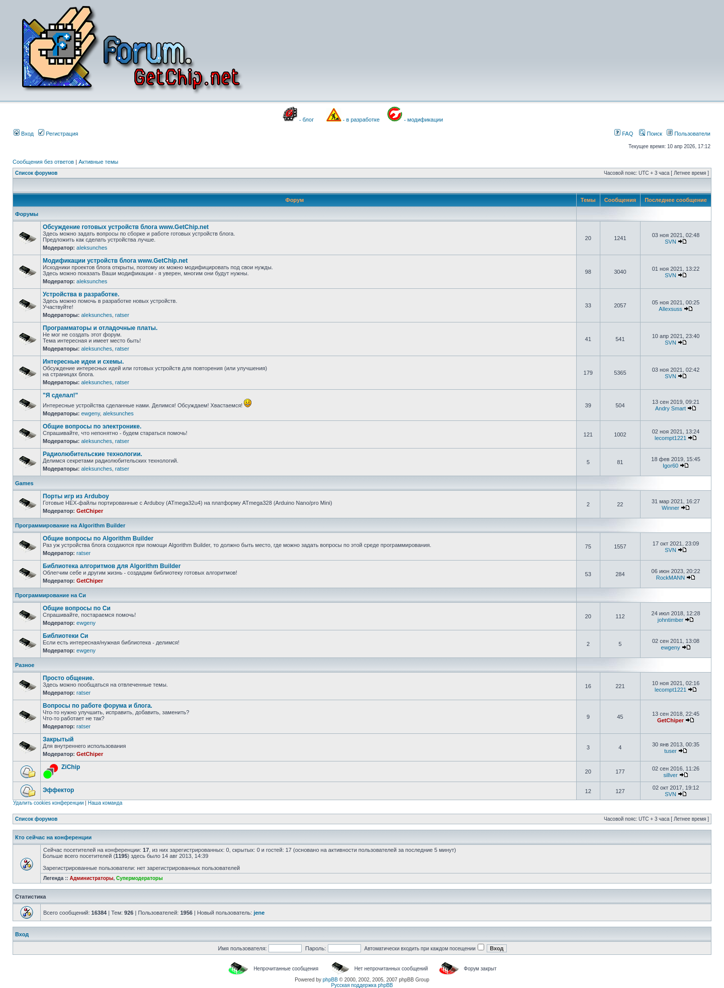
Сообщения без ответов (43, 162)
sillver (670, 775)
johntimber (670, 620)
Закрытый (58, 739)
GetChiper (89, 511)
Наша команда (105, 803)
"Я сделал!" (60, 395)
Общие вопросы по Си (77, 608)
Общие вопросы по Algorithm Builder (98, 538)
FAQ (623, 134)
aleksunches (91, 248)
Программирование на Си (50, 595)
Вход (24, 134)
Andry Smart (670, 408)
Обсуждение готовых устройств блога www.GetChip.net (126, 227)
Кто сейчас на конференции (53, 837)
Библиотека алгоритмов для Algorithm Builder (111, 566)
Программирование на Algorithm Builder (70, 525)
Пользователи (688, 134)
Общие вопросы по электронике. (92, 426)
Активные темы (98, 162)
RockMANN (670, 578)
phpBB (330, 979)
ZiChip (70, 767)
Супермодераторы (139, 878)
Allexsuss (670, 309)
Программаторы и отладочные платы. (100, 328)
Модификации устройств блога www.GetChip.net (115, 260)
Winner (670, 508)
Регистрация (58, 134)
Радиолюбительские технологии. (92, 454)
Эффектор (58, 790)
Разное (24, 665)
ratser (122, 315)
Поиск (650, 134)
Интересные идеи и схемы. (83, 361)
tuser (670, 751)
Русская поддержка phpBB (362, 985)
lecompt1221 (670, 438)
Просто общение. (68, 678)
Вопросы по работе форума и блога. (97, 705)
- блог (306, 120)
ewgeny (90, 413)
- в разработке (361, 120)
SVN (670, 242)
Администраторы (91, 878)
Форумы (26, 214)
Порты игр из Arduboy (76, 496)
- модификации (423, 120)
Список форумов (36, 173)
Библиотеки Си (65, 635)
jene (258, 913)
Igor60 (670, 466)
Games (24, 483)
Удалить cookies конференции (48, 803)
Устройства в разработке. (81, 294)
